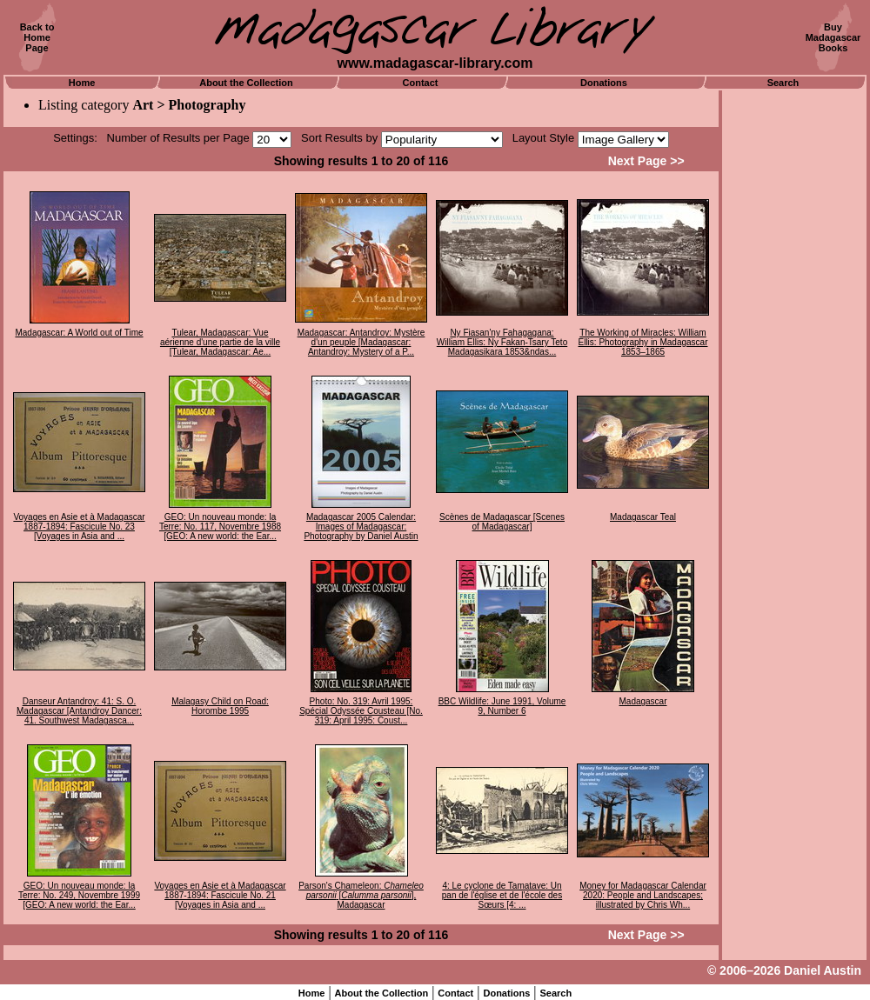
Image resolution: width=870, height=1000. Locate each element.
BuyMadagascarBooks (833, 37)
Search (783, 82)
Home (82, 82)
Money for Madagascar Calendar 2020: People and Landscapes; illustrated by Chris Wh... (642, 895)
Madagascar (642, 701)
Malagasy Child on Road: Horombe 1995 (220, 706)
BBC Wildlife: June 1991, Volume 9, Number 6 (502, 706)
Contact (420, 82)
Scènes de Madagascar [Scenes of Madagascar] (502, 521)
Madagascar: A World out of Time (79, 332)
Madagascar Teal (643, 517)
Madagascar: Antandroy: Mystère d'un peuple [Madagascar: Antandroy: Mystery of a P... (361, 342)
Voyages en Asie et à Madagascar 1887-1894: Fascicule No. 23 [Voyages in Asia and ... (78, 526)
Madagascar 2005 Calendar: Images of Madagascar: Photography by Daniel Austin (361, 526)
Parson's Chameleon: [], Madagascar (361, 895)
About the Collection (246, 82)
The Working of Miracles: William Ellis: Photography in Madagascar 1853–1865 (643, 342)
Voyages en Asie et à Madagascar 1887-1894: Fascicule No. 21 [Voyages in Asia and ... (219, 895)
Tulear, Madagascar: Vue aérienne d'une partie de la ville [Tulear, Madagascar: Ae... (220, 342)
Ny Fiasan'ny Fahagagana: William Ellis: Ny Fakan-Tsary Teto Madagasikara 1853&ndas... (502, 342)
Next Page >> (646, 161)
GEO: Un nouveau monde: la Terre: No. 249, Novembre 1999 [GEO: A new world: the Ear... (79, 895)
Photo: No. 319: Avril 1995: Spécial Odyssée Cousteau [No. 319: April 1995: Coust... (361, 711)
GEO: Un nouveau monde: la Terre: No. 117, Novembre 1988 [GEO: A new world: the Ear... (220, 526)
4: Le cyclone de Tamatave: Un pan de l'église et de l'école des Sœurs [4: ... (502, 895)
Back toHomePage (37, 37)
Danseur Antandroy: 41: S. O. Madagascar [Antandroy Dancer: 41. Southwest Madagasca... (79, 711)
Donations (603, 82)
